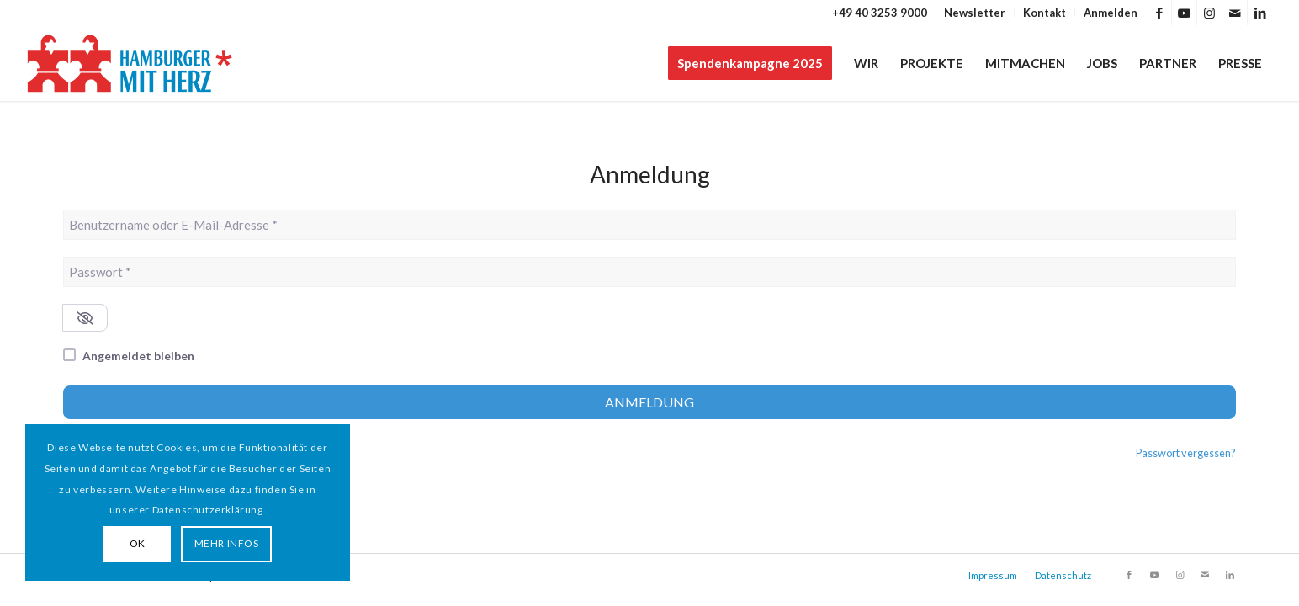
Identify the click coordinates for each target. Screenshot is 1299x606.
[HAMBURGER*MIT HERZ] (131, 63)
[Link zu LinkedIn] (1260, 12)
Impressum (992, 575)
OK (138, 543)
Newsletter (974, 12)
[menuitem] (975, 12)
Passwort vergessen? (1186, 453)
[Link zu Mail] (1234, 12)
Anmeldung (649, 402)
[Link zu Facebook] (1159, 12)
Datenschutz (1063, 575)
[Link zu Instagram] (1209, 12)
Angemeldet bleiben (138, 355)
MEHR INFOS (226, 543)
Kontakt (1044, 12)
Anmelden (1110, 12)
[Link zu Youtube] (1184, 12)
